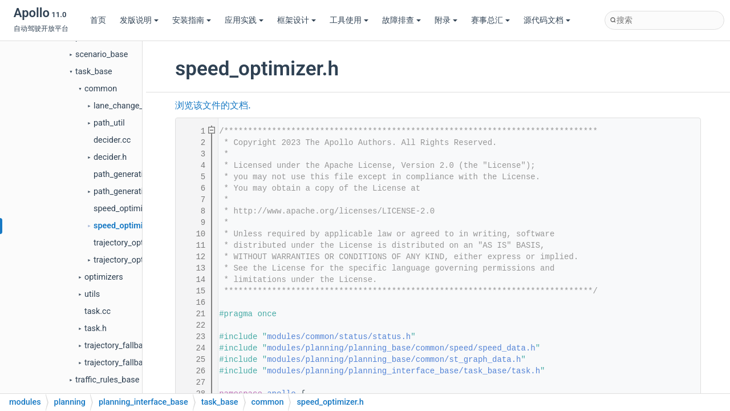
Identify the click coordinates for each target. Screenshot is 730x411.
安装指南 (191, 20)
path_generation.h (126, 191)
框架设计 (296, 20)
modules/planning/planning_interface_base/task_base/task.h (403, 371)
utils (92, 294)
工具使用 (349, 20)
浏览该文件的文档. (212, 105)
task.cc (97, 311)
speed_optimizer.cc (129, 208)
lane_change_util (124, 106)
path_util (109, 123)
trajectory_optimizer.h (133, 260)
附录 (446, 20)
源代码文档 (547, 20)
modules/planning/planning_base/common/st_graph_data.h (394, 359)
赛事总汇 (490, 20)
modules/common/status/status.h (339, 336)
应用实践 (244, 20)
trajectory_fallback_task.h (130, 363)
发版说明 (139, 20)
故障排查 (401, 20)
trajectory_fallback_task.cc (132, 345)
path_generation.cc (128, 174)
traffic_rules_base (107, 380)
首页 (98, 20)
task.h (95, 328)
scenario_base (101, 54)
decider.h (110, 157)
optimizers (103, 277)
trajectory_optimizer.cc (135, 243)
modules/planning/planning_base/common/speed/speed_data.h (401, 348)
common (100, 89)
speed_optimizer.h (127, 226)
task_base (93, 71)
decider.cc (112, 140)
